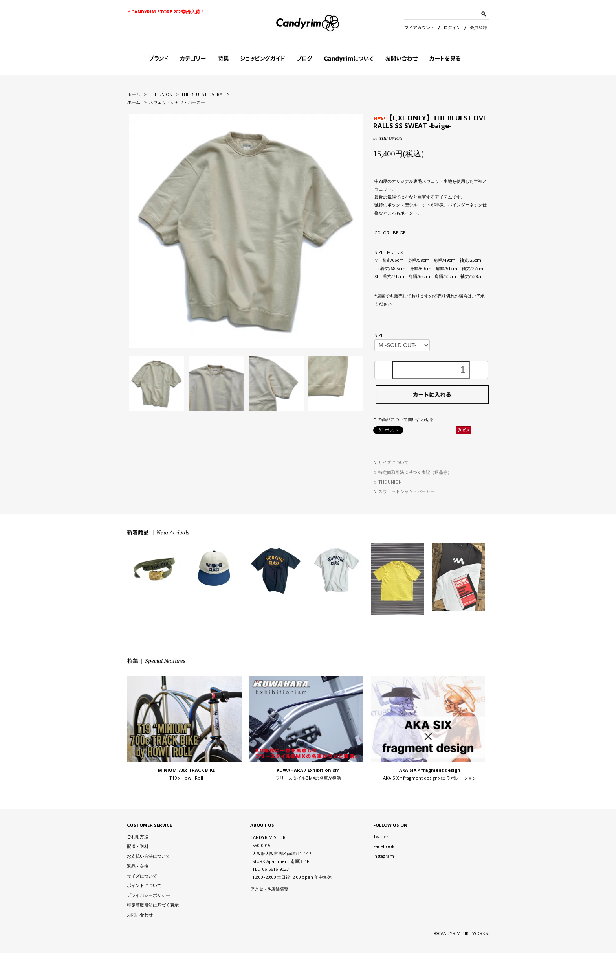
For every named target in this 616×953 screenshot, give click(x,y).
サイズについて (393, 462)
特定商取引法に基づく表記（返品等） (415, 472)
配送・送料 (137, 846)
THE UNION (160, 94)
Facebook (383, 846)
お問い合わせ (140, 915)
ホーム (133, 94)
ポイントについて (144, 885)
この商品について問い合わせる (403, 419)
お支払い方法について (148, 856)
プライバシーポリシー (148, 895)
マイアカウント (419, 27)
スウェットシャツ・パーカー (177, 102)
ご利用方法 (137, 836)
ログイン (452, 27)
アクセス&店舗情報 (269, 889)
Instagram (383, 856)
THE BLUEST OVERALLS (205, 94)
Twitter (381, 836)
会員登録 (478, 27)
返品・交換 (137, 866)
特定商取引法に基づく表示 (153, 905)
